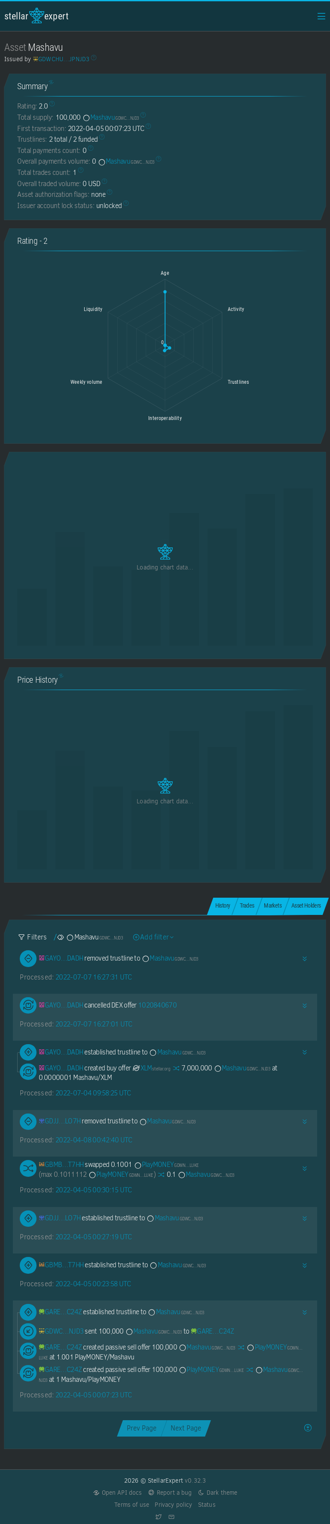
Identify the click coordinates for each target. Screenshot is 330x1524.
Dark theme (218, 1493)
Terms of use (131, 1505)
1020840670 (157, 1005)
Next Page (186, 1428)
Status (207, 1505)
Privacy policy (173, 1505)
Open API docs (117, 1493)
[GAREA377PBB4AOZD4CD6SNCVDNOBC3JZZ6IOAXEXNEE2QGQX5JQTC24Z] (60, 1311)
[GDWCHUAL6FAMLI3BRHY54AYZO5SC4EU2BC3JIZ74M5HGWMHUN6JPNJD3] (61, 1331)
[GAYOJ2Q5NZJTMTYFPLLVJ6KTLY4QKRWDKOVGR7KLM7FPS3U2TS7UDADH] (61, 958)
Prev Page (141, 1428)
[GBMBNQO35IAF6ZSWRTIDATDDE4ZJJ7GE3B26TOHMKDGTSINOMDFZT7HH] (61, 1164)
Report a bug (170, 1493)
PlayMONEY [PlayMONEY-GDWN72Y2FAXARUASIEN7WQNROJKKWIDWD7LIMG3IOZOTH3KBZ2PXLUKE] (166, 1164)
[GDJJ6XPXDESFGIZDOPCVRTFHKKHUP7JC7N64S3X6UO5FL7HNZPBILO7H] (60, 1121)
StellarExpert (36, 15)
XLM (151, 1068)
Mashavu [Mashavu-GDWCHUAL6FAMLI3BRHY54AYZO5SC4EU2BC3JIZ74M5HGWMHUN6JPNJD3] (110, 117)
